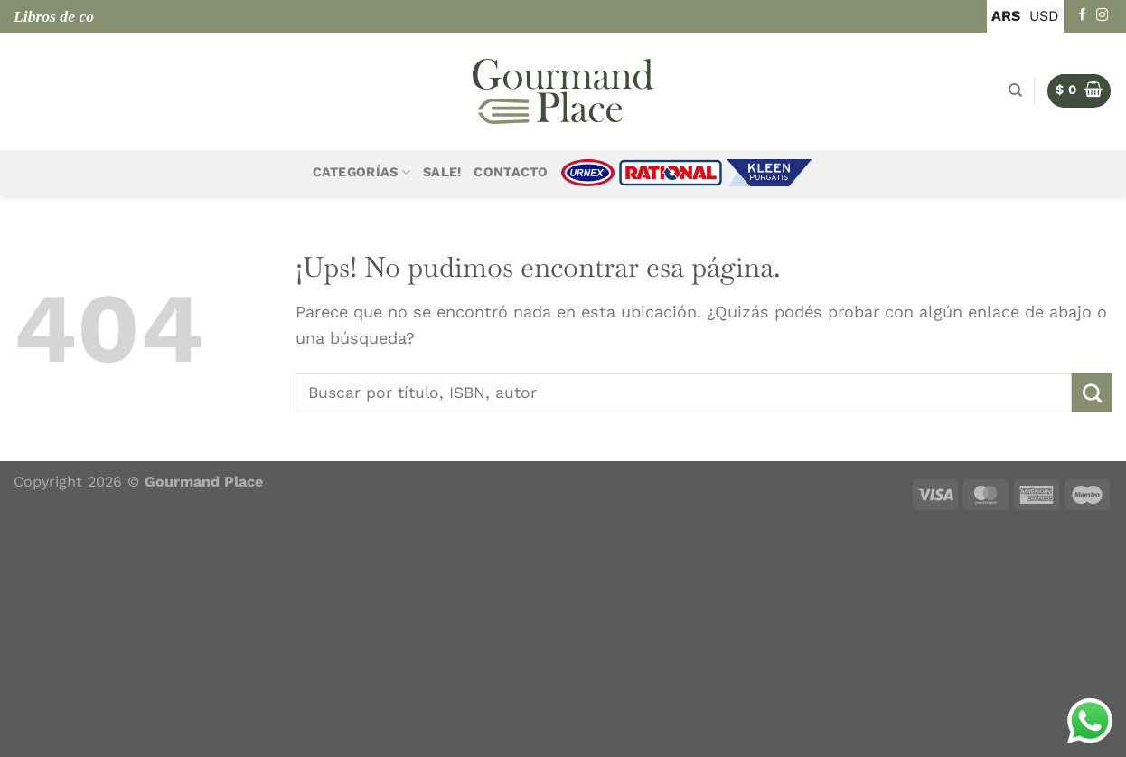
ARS (1005, 15)
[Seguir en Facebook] (1082, 16)
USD (1044, 15)
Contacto (511, 172)
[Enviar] (1092, 392)
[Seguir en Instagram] (1102, 16)
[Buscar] (1015, 90)
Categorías (361, 172)
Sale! (442, 172)
